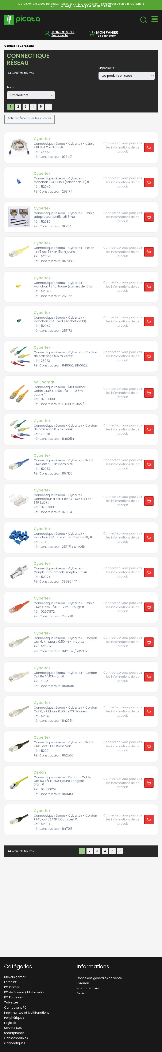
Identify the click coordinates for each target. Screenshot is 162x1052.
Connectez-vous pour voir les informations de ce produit (122, 147)
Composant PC (15, 1007)
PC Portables (13, 997)
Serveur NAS (13, 1028)
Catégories (18, 967)
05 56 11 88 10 (102, 6)
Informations (93, 967)
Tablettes (11, 1002)
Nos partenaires (88, 988)
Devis (80, 993)
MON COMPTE (62, 32)
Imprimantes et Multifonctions (26, 1012)
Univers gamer (15, 977)
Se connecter (59, 35)
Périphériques (14, 1018)
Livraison (83, 983)
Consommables (16, 1038)
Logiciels (10, 1023)
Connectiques (14, 1043)
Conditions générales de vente (99, 978)
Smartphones (14, 1033)
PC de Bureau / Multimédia (24, 992)
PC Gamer (11, 987)
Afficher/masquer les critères (29, 118)
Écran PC (10, 982)
